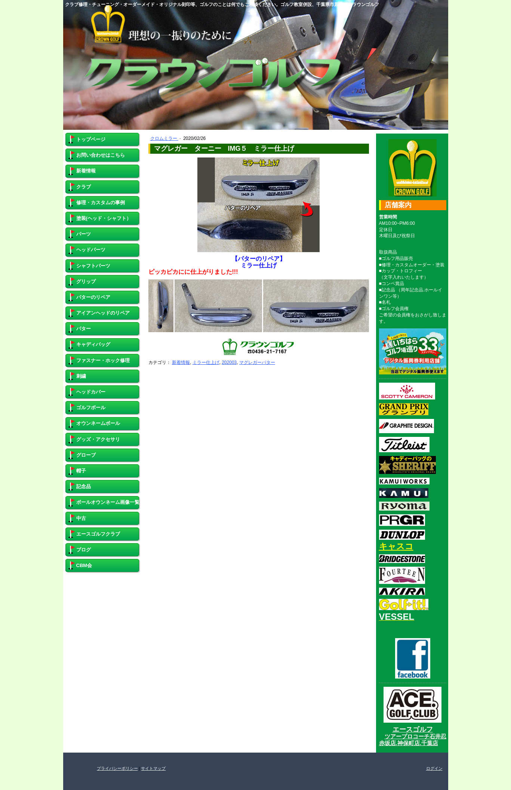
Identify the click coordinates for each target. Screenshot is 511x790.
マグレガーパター (257, 362)
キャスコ (396, 546)
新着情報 (181, 362)
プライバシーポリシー (117, 768)
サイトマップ (153, 768)
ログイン (434, 768)
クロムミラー (164, 138)
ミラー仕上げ (206, 362)
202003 (229, 362)
